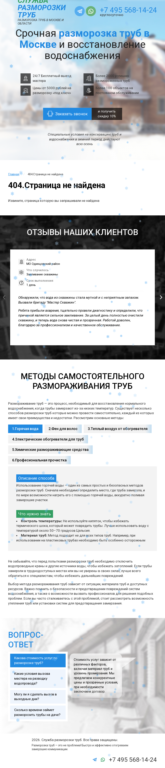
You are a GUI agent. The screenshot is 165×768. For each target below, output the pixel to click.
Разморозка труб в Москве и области (41, 21)
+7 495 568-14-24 (128, 10)
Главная (13, 174)
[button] (161, 297)
